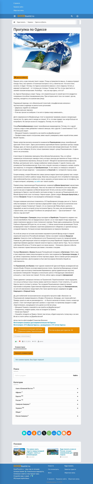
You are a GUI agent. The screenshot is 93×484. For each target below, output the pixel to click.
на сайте (37, 181)
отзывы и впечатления (22, 336)
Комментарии (20, 347)
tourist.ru (26, 16)
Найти (75, 375)
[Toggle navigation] (77, 16)
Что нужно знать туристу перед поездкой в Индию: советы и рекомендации (35, 452)
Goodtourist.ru (51, 482)
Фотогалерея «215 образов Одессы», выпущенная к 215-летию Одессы (40, 325)
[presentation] (17, 454)
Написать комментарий (23, 353)
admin (41, 341)
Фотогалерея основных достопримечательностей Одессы (35, 323)
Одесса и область (20, 77)
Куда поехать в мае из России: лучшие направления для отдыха (68, 452)
